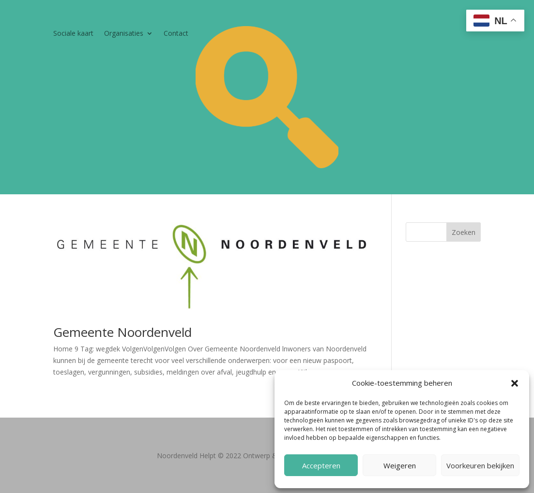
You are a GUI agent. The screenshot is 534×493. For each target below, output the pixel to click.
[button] (514, 383)
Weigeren (399, 465)
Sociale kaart (73, 34)
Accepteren (321, 465)
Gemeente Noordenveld (122, 332)
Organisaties (123, 34)
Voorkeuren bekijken (480, 465)
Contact (176, 34)
